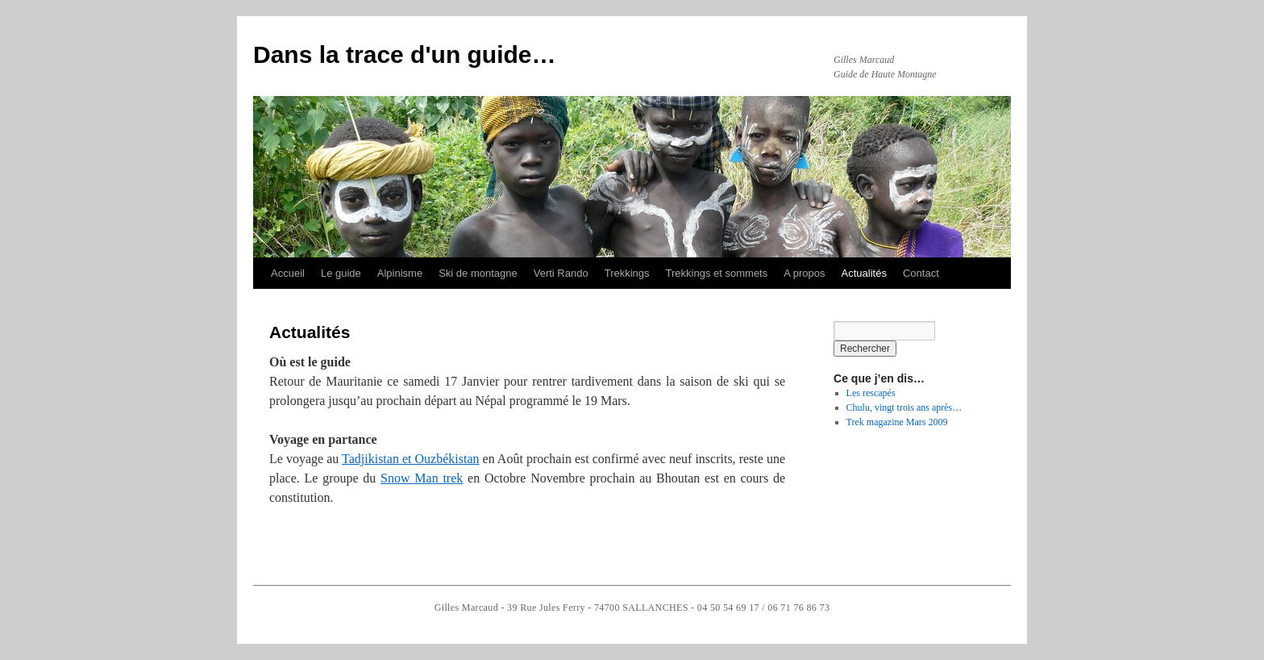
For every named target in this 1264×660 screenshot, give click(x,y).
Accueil (288, 273)
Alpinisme (399, 273)
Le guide (341, 273)
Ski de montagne (478, 273)
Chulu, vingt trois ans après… (904, 407)
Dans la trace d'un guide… (404, 54)
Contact (921, 273)
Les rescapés (871, 393)
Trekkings (627, 273)
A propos (804, 273)
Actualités (864, 273)
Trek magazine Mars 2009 (897, 422)
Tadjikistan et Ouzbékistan (411, 459)
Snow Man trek (421, 478)
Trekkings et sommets (717, 273)
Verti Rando (561, 273)
